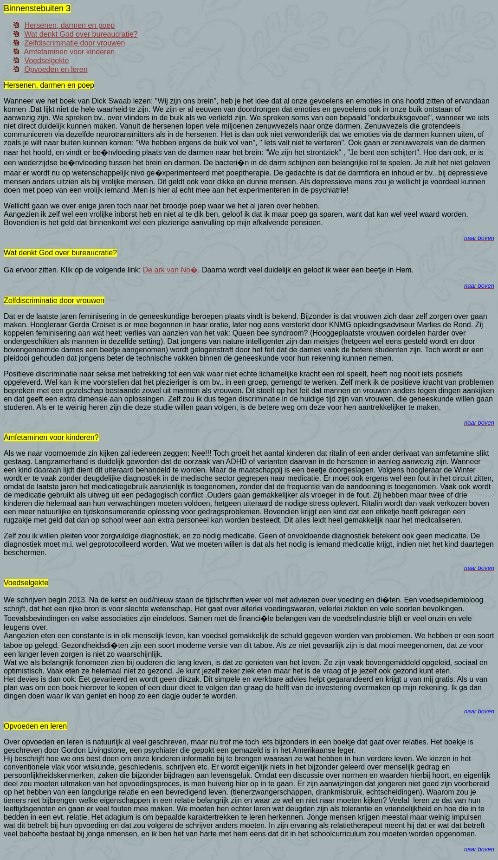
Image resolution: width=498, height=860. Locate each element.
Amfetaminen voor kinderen (69, 52)
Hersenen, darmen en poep (69, 25)
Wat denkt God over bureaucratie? (80, 34)
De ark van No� (170, 270)
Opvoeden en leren (55, 69)
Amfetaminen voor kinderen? (51, 437)
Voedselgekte (46, 61)
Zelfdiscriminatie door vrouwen (74, 43)
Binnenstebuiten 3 (37, 8)
